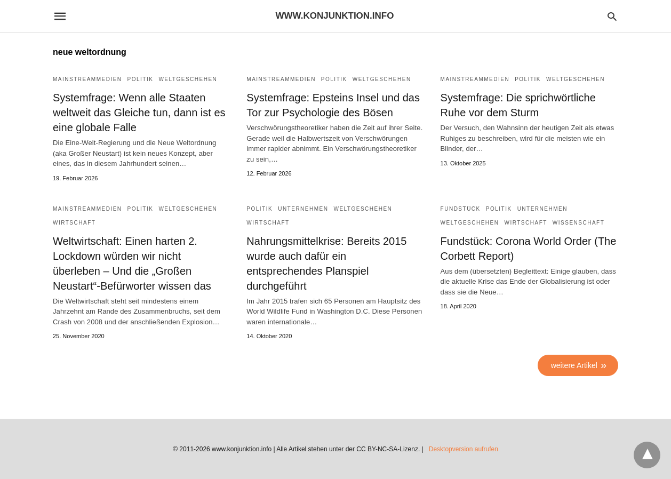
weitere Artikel (574, 365)
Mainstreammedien (87, 79)
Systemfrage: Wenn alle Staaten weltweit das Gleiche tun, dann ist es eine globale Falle (139, 112)
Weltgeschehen (187, 79)
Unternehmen (303, 209)
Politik (140, 79)
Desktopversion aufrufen (463, 449)
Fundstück (461, 209)
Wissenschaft (578, 223)
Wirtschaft (74, 223)
